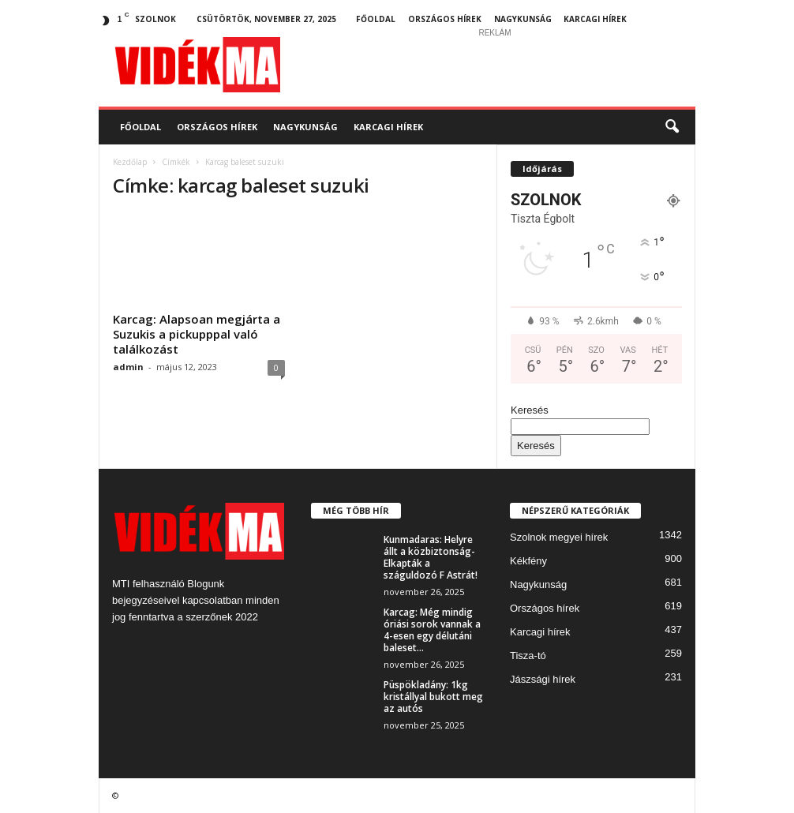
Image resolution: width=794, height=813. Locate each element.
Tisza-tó (528, 655)
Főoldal (375, 18)
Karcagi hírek (595, 18)
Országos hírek (444, 18)
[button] (671, 127)
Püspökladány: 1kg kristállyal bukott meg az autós (433, 696)
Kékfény (528, 561)
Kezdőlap (130, 161)
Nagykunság (523, 18)
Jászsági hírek (542, 679)
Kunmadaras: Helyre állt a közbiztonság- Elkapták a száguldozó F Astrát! (431, 557)
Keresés (530, 410)
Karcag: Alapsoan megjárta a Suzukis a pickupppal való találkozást (196, 334)
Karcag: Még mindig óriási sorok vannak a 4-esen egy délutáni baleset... (432, 629)
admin (128, 367)
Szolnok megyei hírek (559, 537)
